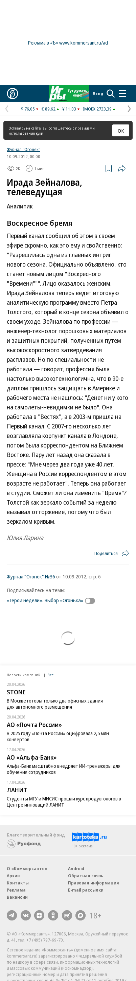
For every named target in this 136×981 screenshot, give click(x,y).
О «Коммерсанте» (27, 868)
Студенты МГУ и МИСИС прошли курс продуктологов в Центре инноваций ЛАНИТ (64, 801)
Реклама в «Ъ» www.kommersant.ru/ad (68, 42)
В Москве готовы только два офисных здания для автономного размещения (55, 703)
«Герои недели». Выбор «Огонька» (45, 600)
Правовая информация (93, 883)
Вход (98, 93)
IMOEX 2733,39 (97, 109)
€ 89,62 (48, 109)
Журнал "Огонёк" (23, 149)
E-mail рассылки (86, 890)
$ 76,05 (28, 109)
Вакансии (17, 897)
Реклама (16, 890)
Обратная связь (85, 876)
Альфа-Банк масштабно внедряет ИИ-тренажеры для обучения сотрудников (63, 769)
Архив (13, 876)
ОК (121, 130)
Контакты (18, 883)
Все (50, 674)
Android (76, 868)
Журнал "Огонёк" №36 (31, 576)
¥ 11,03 (69, 109)
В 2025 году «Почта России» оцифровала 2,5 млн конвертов (58, 736)
